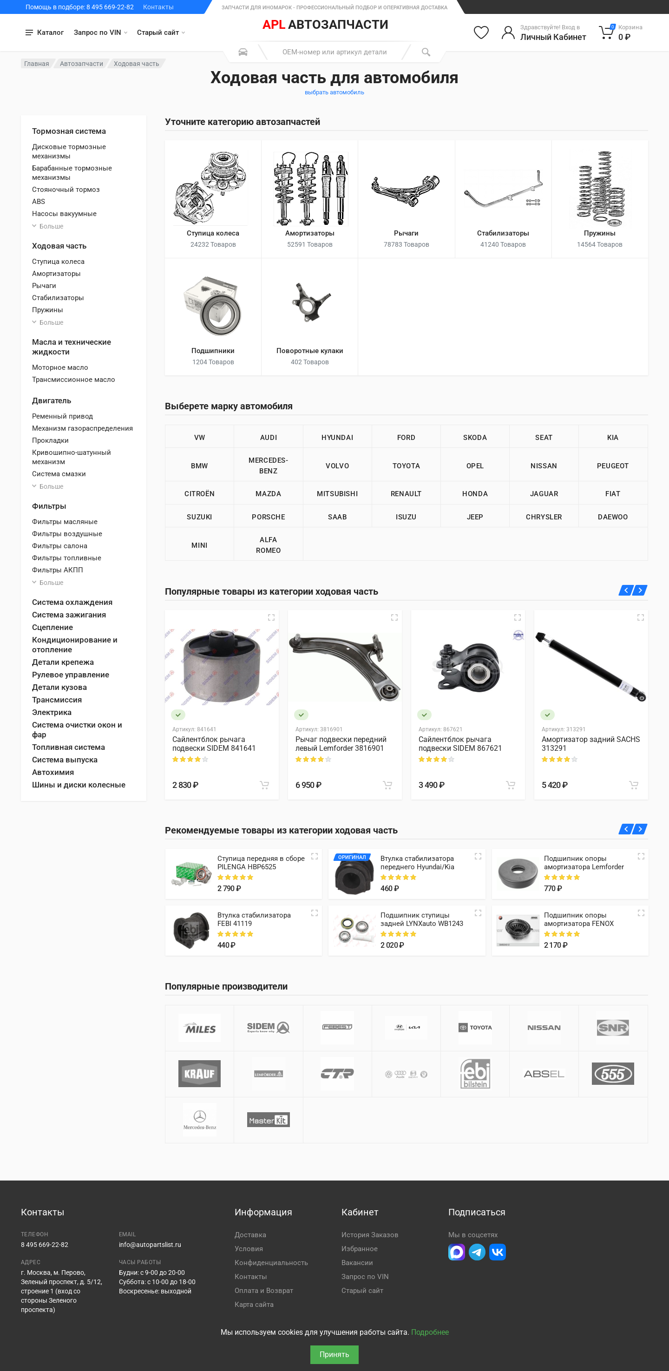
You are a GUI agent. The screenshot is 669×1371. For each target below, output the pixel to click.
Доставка (250, 1235)
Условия (249, 1249)
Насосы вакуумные (64, 214)
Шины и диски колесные (78, 784)
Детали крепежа (63, 662)
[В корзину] (264, 785)
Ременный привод (62, 416)
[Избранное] (481, 32)
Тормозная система (69, 131)
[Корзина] (621, 32)
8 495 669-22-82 (44, 1244)
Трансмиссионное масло (73, 379)
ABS (38, 201)
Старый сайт (161, 32)
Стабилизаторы (58, 298)
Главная (36, 63)
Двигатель (51, 400)
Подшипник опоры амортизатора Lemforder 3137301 (584, 866)
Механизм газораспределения (82, 428)
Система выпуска (65, 759)
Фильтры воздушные (67, 534)
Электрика (52, 712)
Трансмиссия (57, 699)
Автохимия (53, 772)
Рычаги (44, 286)
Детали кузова (59, 687)
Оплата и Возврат (264, 1290)
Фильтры (49, 506)
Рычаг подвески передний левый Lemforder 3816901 (341, 744)
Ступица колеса (58, 261)
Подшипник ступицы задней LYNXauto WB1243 (421, 919)
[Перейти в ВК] (497, 1252)
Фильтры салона (59, 546)
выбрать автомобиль (334, 92)
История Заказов (370, 1235)
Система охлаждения (72, 602)
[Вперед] (640, 590)
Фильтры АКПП (57, 570)
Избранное (359, 1249)
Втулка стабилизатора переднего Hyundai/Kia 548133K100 (417, 866)
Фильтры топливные (66, 558)
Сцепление (52, 627)
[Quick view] (314, 856)
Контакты (158, 7)
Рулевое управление (70, 674)
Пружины (47, 310)
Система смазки (59, 474)
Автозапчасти (81, 63)
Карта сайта (254, 1304)
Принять (334, 1354)
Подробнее (430, 1332)
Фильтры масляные (65, 522)
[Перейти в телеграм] (477, 1252)
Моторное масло (60, 367)
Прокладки (50, 440)
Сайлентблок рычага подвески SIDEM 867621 (460, 744)
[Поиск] (426, 52)
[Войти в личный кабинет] (544, 32)
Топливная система (68, 747)
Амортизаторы (56, 273)
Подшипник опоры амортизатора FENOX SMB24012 (579, 923)
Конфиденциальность (271, 1263)
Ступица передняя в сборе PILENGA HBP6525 (261, 862)
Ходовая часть (59, 245)
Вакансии (357, 1263)
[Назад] (626, 590)
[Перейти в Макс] (456, 1252)
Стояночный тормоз (66, 189)
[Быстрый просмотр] (271, 617)
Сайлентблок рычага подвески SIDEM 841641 (214, 744)
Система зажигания (69, 614)
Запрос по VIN (100, 32)
